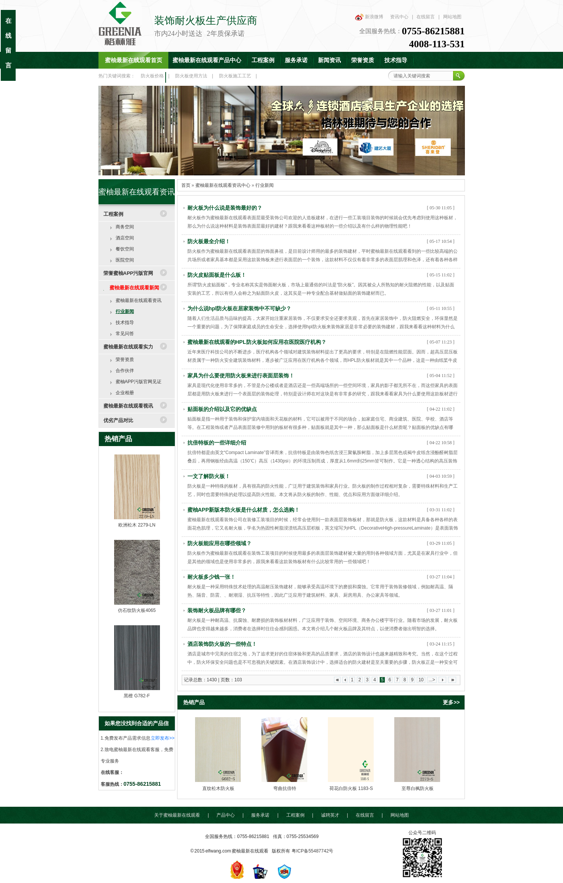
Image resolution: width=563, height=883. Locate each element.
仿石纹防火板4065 (137, 610)
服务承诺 (296, 60)
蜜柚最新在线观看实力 (128, 347)
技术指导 (395, 60)
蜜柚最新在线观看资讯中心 (222, 185)
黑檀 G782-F (137, 695)
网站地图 (452, 16)
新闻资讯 (329, 60)
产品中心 (225, 815)
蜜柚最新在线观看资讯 (138, 300)
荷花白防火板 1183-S (351, 788)
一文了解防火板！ (208, 476)
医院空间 (125, 260)
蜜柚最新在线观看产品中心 (207, 60)
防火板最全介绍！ (208, 241)
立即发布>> (162, 738)
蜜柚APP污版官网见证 (138, 381)
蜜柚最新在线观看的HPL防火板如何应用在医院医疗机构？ (256, 342)
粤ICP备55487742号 (312, 851)
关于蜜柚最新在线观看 (177, 815)
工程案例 (263, 60)
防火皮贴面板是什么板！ (216, 275)
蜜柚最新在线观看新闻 (134, 288)
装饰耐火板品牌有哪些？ (216, 610)
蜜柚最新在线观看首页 (133, 60)
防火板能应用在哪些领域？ (219, 543)
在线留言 (425, 16)
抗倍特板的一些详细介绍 (216, 443)
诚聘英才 (330, 815)
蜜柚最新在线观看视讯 (128, 406)
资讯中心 (399, 16)
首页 (185, 185)
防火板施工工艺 (235, 76)
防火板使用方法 (191, 76)
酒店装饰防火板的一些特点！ (222, 644)
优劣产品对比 (118, 420)
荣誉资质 (362, 60)
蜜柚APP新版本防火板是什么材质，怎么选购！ (243, 510)
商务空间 (125, 227)
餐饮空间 (125, 249)
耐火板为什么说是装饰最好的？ (224, 208)
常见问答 (125, 333)
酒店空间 (125, 238)
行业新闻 (125, 311)
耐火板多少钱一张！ (211, 577)
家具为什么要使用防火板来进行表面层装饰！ (240, 375)
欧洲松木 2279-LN (136, 525)
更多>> (451, 702)
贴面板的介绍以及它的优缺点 (222, 409)
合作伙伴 (125, 370)
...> (432, 679)
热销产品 (118, 439)
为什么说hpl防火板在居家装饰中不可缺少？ (239, 308)
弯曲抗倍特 (284, 788)
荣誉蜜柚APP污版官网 (128, 273)
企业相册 (125, 392)
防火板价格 (152, 76)
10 (420, 679)
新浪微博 (374, 16)
